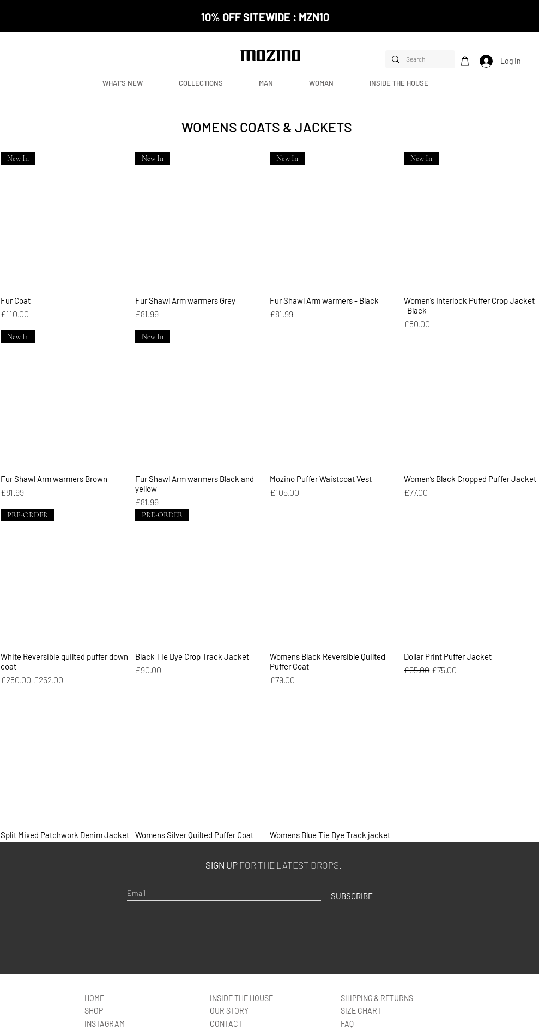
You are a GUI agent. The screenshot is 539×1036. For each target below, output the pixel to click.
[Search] (419, 59)
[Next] (475, 16)
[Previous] (64, 16)
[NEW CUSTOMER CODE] (269, 5)
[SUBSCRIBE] (352, 896)
